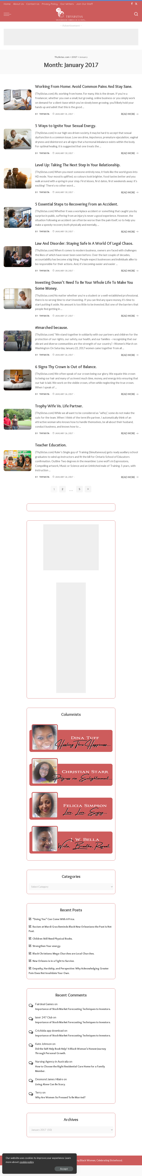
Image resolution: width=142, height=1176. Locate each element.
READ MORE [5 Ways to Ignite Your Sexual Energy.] (129, 158)
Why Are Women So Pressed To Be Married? (60, 1108)
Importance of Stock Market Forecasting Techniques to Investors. (73, 1019)
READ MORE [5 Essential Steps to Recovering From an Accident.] (129, 237)
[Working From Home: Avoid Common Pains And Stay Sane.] (17, 102)
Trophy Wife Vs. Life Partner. (61, 416)
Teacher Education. (53, 455)
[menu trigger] (8, 14)
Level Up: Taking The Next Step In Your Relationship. (82, 170)
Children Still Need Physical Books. (52, 949)
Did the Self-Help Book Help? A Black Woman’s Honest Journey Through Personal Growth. (70, 1062)
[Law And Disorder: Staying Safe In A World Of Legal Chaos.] (17, 264)
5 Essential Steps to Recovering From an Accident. (81, 209)
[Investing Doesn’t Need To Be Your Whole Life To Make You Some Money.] (17, 309)
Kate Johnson (43, 1054)
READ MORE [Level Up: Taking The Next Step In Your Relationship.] (129, 197)
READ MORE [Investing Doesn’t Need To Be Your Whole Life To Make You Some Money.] (129, 326)
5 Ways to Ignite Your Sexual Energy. (69, 131)
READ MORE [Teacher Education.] (129, 487)
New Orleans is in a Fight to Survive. (53, 971)
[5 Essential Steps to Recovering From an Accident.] (17, 223)
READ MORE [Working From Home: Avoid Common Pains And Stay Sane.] (129, 119)
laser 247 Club (44, 1028)
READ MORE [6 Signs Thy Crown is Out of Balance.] (129, 404)
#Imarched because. (53, 338)
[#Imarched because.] (17, 351)
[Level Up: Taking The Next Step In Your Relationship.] (17, 183)
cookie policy (47, 1161)
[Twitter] (136, 4)
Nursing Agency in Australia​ (52, 1072)
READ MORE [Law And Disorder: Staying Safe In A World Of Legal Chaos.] (129, 281)
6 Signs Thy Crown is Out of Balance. (69, 377)
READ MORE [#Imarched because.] (129, 365)
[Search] (136, 14)
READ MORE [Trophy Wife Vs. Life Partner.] (129, 444)
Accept (45, 1167)
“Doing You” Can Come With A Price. (54, 929)
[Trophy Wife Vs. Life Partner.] (17, 430)
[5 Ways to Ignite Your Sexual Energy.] (17, 144)
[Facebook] (132, 4)
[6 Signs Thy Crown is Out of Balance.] (17, 390)
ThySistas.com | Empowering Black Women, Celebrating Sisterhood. (85, 1171)
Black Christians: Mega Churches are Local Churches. (63, 964)
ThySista (44, 119)
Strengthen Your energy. (47, 956)
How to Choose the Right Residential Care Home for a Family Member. (70, 1079)
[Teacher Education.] (17, 471)
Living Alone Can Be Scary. (50, 1095)
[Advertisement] (71, 37)
